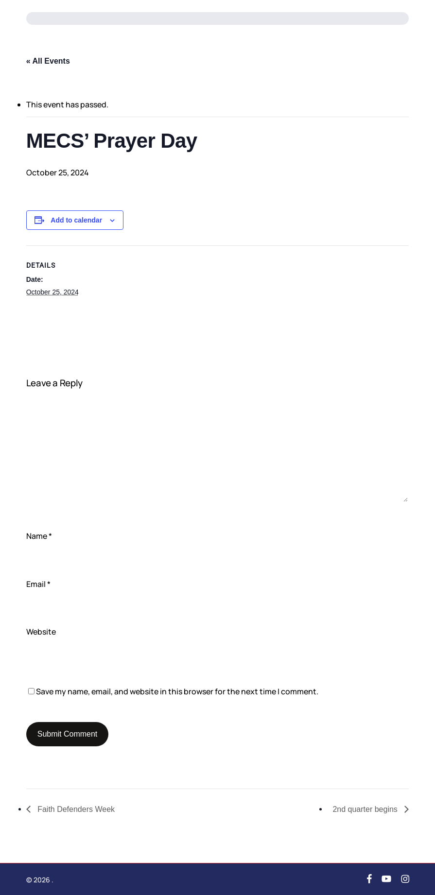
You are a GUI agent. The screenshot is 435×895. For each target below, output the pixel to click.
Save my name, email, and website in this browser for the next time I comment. (177, 691)
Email (38, 584)
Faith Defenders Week (75, 809)
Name (39, 536)
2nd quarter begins (366, 809)
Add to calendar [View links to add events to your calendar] (76, 220)
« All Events (48, 61)
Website (41, 631)
